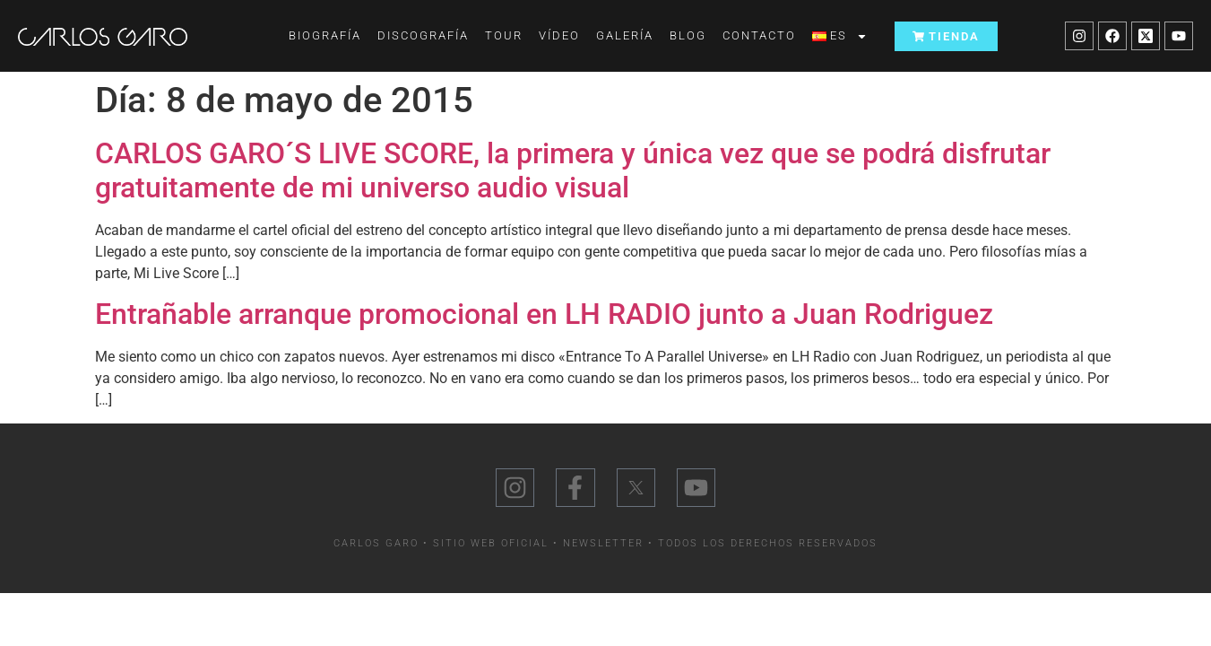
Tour (504, 35)
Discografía (423, 35)
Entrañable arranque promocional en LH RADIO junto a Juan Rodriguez (544, 314)
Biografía (325, 35)
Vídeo (559, 35)
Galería (624, 35)
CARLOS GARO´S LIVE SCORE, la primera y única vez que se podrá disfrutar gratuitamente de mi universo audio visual (573, 170)
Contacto (759, 35)
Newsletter (603, 543)
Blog (688, 35)
